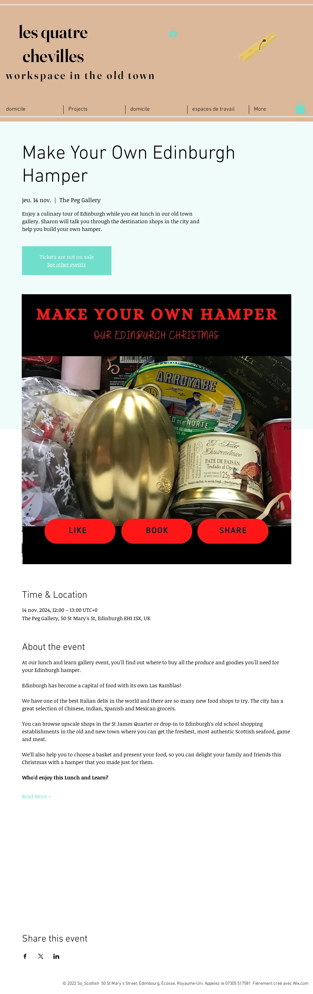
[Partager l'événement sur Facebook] (25, 956)
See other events (66, 264)
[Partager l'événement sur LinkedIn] (56, 956)
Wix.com (301, 983)
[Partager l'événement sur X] (41, 956)
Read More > (36, 796)
